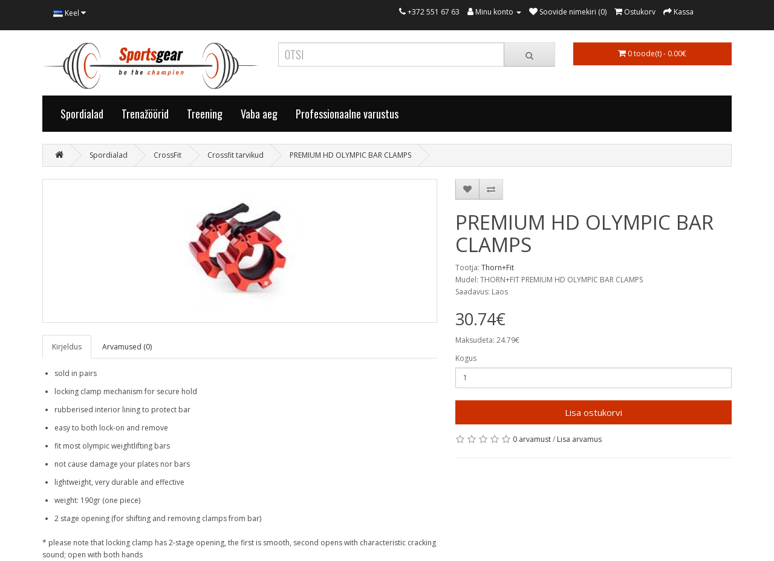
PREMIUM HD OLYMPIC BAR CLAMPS (350, 155)
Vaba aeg (259, 114)
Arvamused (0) (127, 347)
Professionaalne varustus (347, 114)
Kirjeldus (67, 347)
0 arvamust (532, 439)
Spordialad (81, 114)
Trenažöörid (145, 114)
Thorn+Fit (497, 267)
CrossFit (167, 155)
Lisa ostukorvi (593, 412)
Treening (205, 114)
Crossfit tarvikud (235, 155)
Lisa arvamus (579, 439)
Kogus (465, 358)
